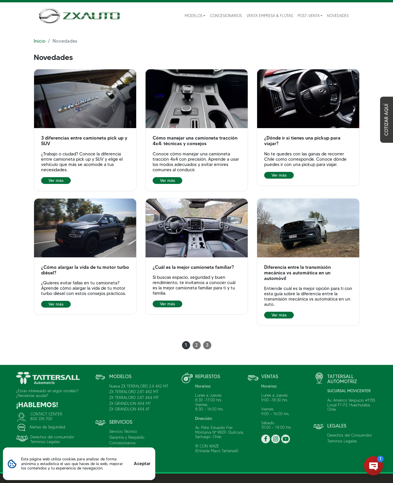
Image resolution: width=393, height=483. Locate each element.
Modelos (194, 15)
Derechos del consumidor (52, 437)
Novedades (338, 15)
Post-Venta (309, 15)
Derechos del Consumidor (349, 435)
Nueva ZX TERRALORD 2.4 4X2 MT (138, 386)
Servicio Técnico (123, 431)
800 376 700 (41, 418)
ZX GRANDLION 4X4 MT (130, 403)
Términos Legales (45, 441)
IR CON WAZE (207, 446)
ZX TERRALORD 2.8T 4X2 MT (133, 391)
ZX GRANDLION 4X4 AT (129, 409)
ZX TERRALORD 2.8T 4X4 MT (134, 397)
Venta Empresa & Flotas (270, 15)
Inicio (39, 41)
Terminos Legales (342, 441)
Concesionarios (226, 15)
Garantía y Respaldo (126, 437)
